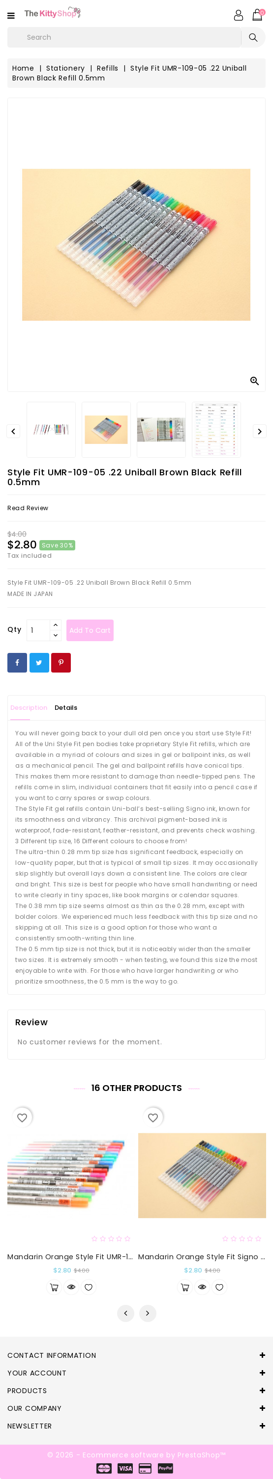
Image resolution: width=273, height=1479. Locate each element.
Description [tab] (28, 707)
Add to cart (90, 630)
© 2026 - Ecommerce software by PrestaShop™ (136, 1455)
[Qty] (38, 630)
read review (28, 508)
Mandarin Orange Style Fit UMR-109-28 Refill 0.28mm (105, 1257)
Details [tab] (66, 707)
